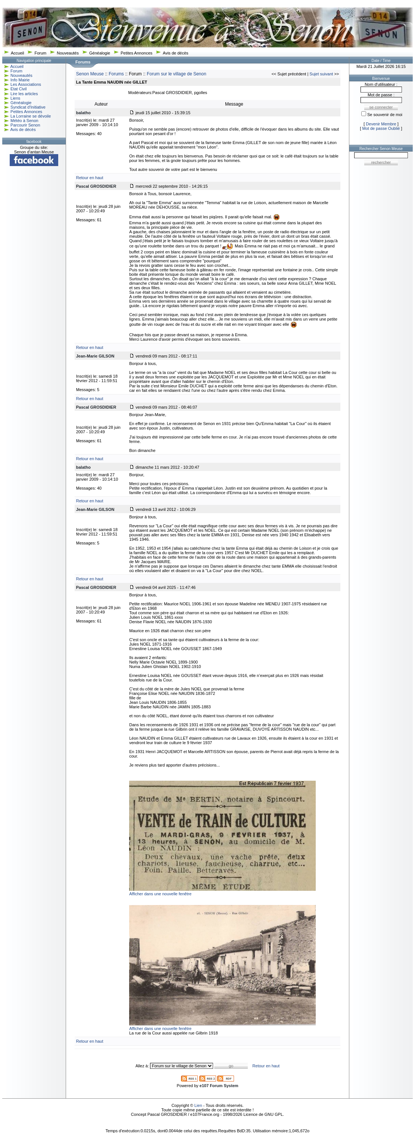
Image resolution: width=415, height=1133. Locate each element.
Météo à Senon (24, 120)
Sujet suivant (321, 74)
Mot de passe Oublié (381, 128)
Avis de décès (175, 53)
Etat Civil (18, 89)
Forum (40, 53)
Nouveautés (68, 53)
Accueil (17, 53)
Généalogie (99, 53)
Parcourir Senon (25, 125)
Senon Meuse (90, 74)
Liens (15, 98)
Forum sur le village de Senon (176, 74)
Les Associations (25, 84)
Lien (198, 1105)
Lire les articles (24, 93)
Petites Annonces (136, 53)
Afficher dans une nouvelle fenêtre (160, 894)
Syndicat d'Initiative (28, 107)
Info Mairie (19, 80)
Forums (116, 74)
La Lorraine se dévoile (30, 116)
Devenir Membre (381, 124)
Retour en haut (89, 177)
